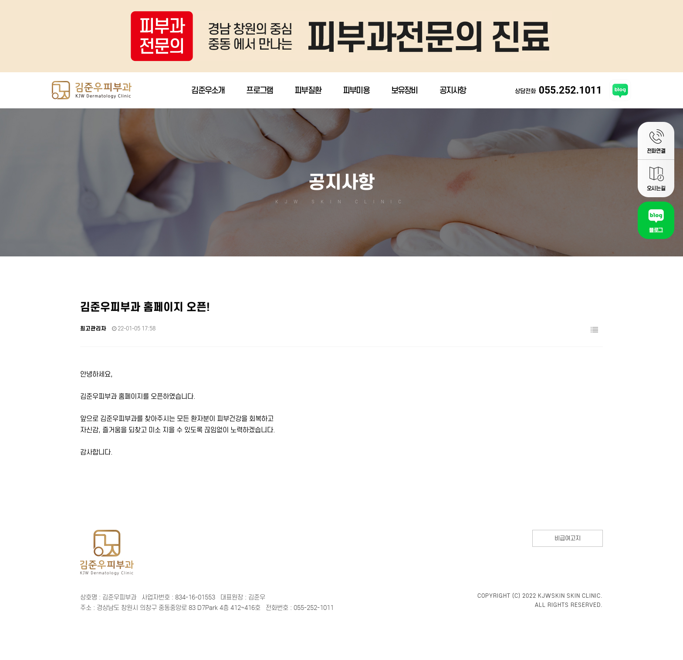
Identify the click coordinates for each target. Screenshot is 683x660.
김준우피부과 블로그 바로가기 (620, 94)
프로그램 (259, 94)
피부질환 (307, 94)
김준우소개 (207, 94)
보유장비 (404, 94)
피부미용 (356, 94)
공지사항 (453, 94)
